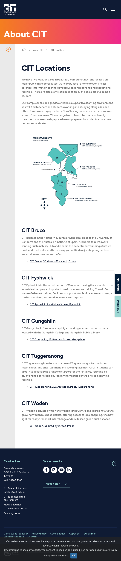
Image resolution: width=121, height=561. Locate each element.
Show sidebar (8, 49)
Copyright (74, 533)
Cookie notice (58, 533)
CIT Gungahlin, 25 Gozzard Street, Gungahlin (57, 339)
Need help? (56, 483)
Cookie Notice (98, 553)
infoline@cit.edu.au (14, 491)
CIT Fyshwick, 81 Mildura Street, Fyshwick (55, 304)
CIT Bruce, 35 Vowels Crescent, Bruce (53, 261)
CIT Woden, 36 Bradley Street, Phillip (52, 426)
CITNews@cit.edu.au (15, 508)
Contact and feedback (16, 533)
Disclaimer (90, 533)
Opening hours (12, 513)
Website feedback (14, 536)
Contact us (12, 461)
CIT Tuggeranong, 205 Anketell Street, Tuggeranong (62, 387)
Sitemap (32, 536)
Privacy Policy (39, 533)
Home (23, 50)
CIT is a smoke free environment (14, 498)
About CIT (38, 50)
